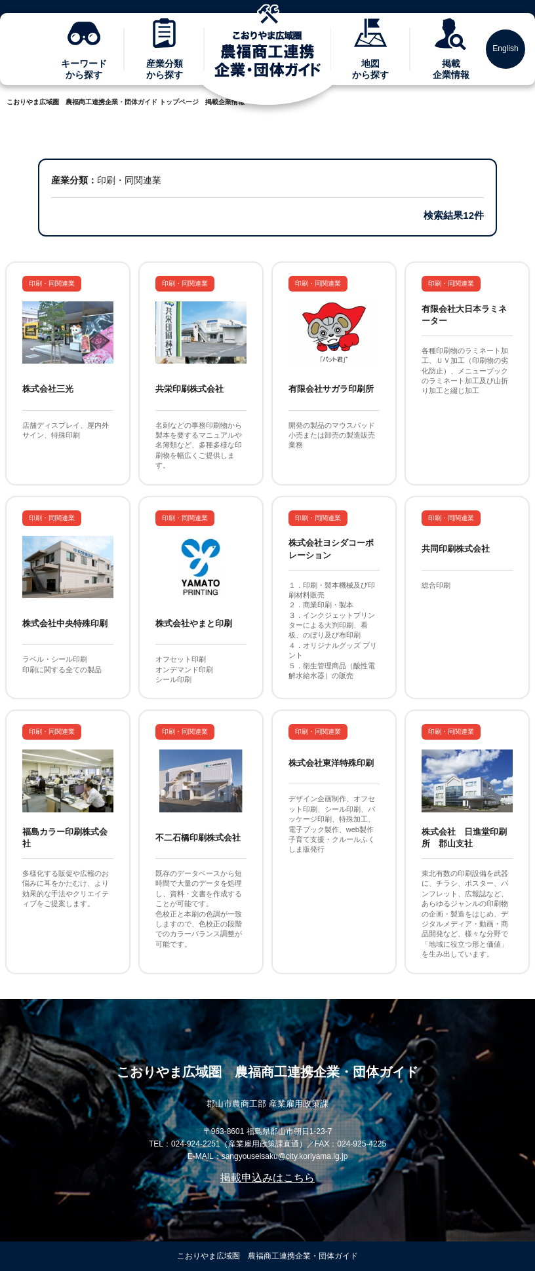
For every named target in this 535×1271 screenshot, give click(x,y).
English (505, 48)
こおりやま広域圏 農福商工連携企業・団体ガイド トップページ (103, 101)
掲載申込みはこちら (267, 1177)
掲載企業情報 (225, 101)
